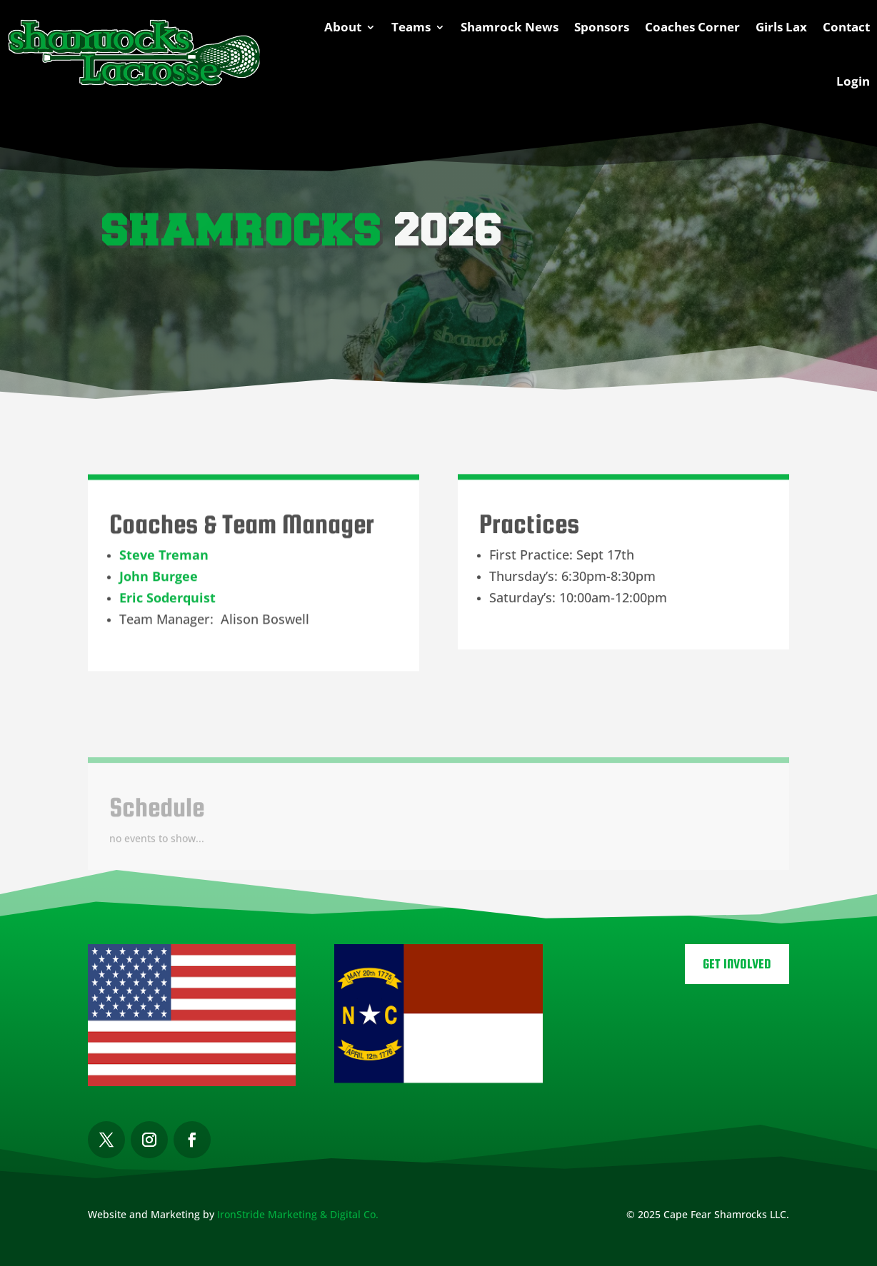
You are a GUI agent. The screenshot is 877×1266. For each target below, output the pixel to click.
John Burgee (158, 583)
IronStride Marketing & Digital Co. (298, 1214)
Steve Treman (164, 562)
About (342, 27)
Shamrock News (509, 27)
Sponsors (601, 27)
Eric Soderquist (167, 605)
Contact (846, 27)
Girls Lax (781, 27)
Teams (411, 27)
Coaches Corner (692, 27)
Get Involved (737, 963)
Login (853, 81)
